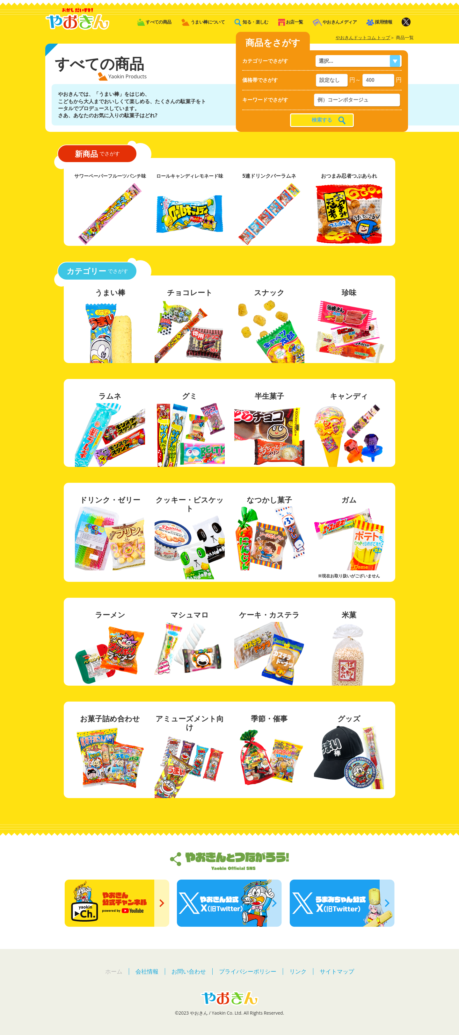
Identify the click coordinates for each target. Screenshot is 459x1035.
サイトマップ (337, 971)
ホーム (113, 971)
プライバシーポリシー (247, 971)
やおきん (77, 19)
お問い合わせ (188, 971)
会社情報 (146, 971)
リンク (298, 971)
